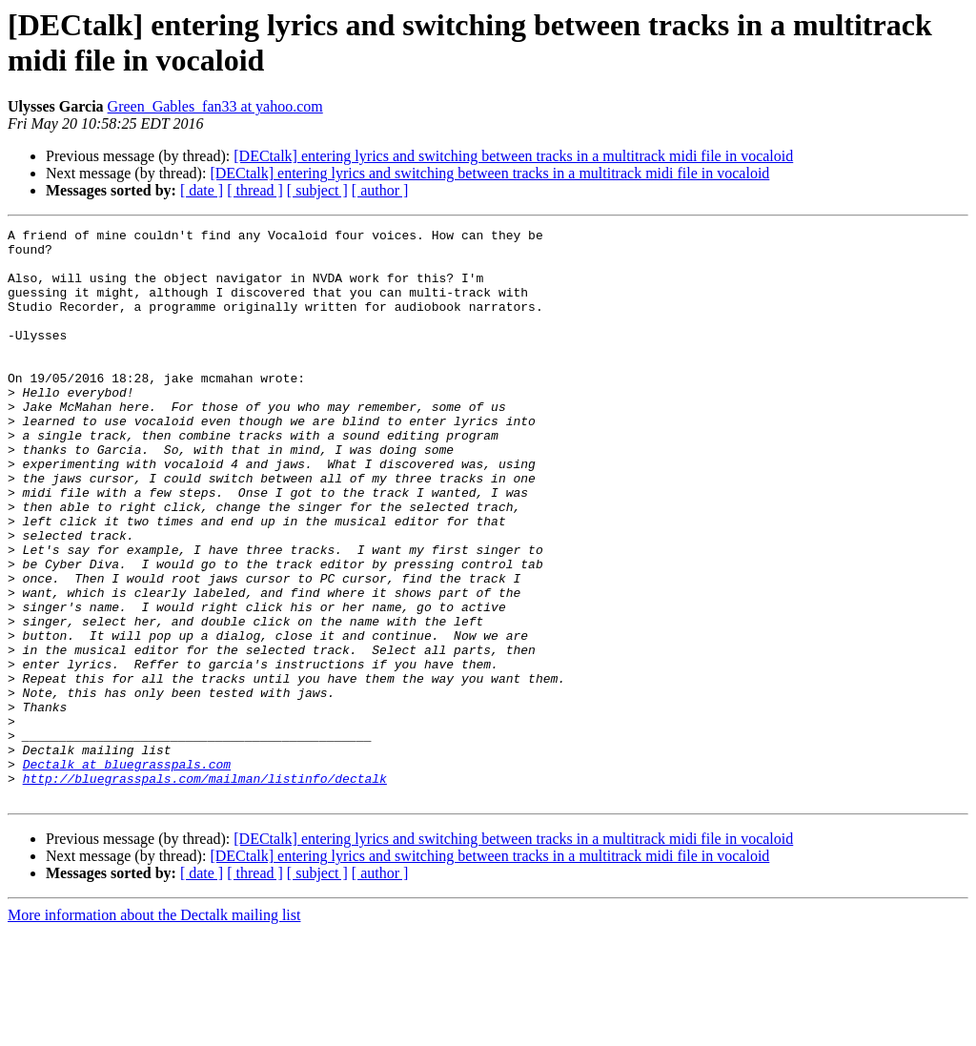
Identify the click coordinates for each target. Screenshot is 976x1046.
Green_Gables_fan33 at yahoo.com (215, 106)
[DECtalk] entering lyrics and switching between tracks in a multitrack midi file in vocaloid (513, 156)
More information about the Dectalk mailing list (154, 1029)
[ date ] (201, 190)
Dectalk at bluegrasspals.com (127, 872)
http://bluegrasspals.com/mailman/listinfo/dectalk (205, 889)
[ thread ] (255, 190)
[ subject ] (317, 190)
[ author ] (380, 190)
